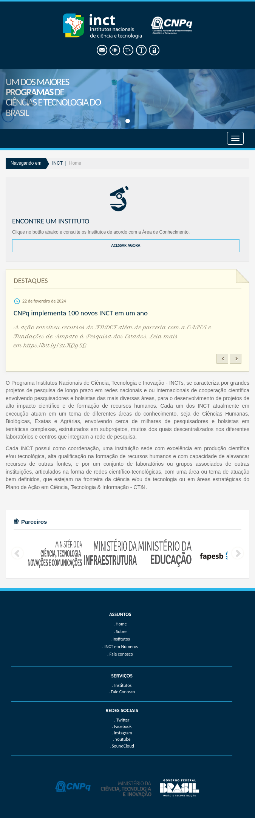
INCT (57, 163)
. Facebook (121, 726)
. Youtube (122, 739)
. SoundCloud (122, 746)
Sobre (121, 631)
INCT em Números (121, 646)
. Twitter (121, 720)
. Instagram (121, 732)
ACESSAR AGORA (125, 245)
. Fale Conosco (122, 691)
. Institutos (122, 685)
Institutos (121, 639)
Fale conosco (121, 654)
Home (75, 163)
